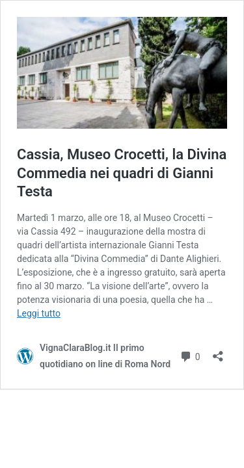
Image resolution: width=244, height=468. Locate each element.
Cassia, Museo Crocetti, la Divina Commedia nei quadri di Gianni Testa (121, 173)
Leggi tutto (39, 313)
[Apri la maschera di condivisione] (218, 352)
